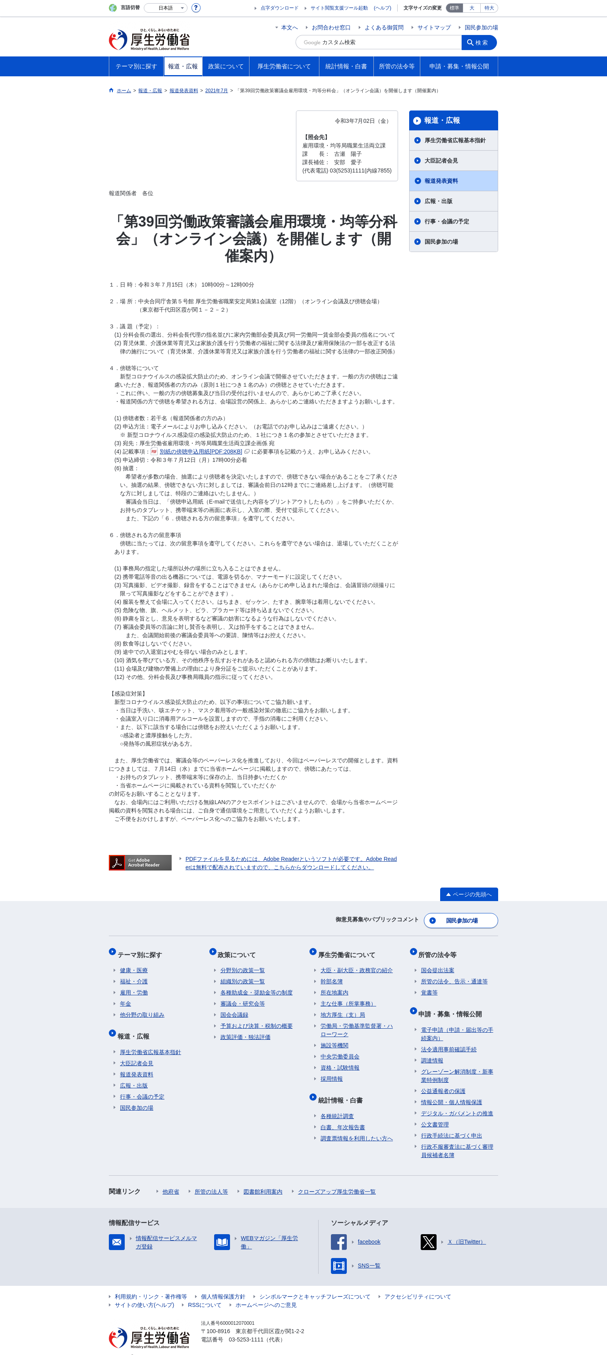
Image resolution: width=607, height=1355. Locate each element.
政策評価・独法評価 (245, 1030)
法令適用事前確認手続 (449, 1037)
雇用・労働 (134, 986)
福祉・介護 (134, 974)
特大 (489, 8)
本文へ (289, 27)
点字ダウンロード (280, 8)
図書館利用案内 (263, 1179)
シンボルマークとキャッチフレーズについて (315, 1284)
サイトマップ (434, 27)
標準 (454, 8)
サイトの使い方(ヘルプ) (144, 1292)
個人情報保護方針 (223, 1284)
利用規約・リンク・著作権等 (151, 1284)
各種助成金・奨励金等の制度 (256, 986)
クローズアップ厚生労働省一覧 (337, 1179)
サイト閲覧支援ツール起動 (339, 8)
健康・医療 (134, 963)
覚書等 (429, 986)
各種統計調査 (337, 1104)
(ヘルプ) (382, 8)
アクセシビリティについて (418, 1284)
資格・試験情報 (340, 1061)
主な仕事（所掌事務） (348, 997)
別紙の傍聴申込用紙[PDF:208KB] (200, 451)
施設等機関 (334, 1038)
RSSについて (205, 1292)
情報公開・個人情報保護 (451, 1090)
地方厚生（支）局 (343, 1008)
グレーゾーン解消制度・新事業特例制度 (457, 1063)
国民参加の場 (481, 27)
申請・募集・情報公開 (453, 1004)
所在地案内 (334, 986)
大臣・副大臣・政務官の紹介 (357, 963)
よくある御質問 (384, 27)
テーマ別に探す (142, 950)
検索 (484, 42)
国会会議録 (234, 1008)
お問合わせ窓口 (331, 27)
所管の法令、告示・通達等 (454, 974)
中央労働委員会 (340, 1050)
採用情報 (332, 1072)
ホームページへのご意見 (266, 1292)
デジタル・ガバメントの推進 (457, 1101)
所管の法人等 (211, 1179)
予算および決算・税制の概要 (256, 1019)
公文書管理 (435, 1112)
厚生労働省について (349, 950)
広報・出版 (438, 201)
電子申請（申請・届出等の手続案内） (457, 1021)
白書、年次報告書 (343, 1115)
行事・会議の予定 (447, 221)
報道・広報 (442, 120)
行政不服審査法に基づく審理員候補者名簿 (457, 1138)
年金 (125, 997)
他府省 (170, 1179)
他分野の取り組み (142, 1008)
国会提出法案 (437, 963)
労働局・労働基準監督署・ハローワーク (357, 1023)
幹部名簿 (332, 974)
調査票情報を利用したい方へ (357, 1126)
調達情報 (432, 1048)
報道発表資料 (441, 181)
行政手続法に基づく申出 (451, 1123)
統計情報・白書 (343, 1090)
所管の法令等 (440, 950)
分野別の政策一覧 (242, 963)
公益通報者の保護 (443, 1079)
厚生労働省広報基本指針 (455, 140)
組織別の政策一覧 (242, 974)
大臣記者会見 (441, 160)
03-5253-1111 (246, 1327)
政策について (239, 950)
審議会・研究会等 (242, 997)
